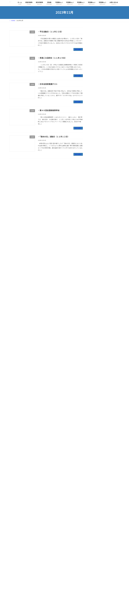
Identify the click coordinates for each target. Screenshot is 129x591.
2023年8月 (93, 279)
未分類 (92, 143)
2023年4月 (93, 295)
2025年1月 (93, 210)
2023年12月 (94, 263)
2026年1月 (93, 162)
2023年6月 (93, 287)
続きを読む (78, 49)
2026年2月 (93, 158)
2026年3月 (93, 154)
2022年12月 (94, 311)
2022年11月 (94, 315)
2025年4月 (93, 198)
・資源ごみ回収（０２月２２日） (56, 576)
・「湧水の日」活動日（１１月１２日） (53, 137)
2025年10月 (94, 174)
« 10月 (86, 581)
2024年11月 (94, 218)
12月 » (118, 581)
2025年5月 (93, 194)
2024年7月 (93, 235)
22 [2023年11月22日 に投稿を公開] (97, 576)
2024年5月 (93, 243)
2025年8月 (93, 182)
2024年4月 (93, 247)
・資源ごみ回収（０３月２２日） (56, 568)
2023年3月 (93, 299)
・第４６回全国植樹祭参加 (48, 110)
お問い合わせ (14, 556)
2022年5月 (93, 339)
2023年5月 (93, 291)
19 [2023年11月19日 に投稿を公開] (117, 574)
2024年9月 (93, 226)
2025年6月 (93, 190)
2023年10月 (94, 271)
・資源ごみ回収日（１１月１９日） (52, 58)
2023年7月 (93, 283)
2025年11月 (94, 170)
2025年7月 (93, 186)
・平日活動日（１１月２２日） (50, 32)
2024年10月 (94, 222)
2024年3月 (93, 251)
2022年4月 (93, 344)
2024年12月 (94, 214)
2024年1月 (93, 259)
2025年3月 (93, 202)
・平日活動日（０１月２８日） (55, 580)
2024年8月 (93, 230)
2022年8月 (93, 327)
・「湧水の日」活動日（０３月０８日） (57, 572)
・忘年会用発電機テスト (48, 84)
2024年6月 (93, 239)
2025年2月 (93, 206)
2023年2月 (93, 303)
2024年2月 (93, 255)
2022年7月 (93, 331)
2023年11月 (94, 267)
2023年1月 (93, 307)
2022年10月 (94, 319)
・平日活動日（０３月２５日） (55, 564)
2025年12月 (94, 166)
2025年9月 (93, 178)
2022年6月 (93, 335)
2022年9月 (93, 323)
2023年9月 (93, 275)
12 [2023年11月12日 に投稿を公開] (117, 571)
